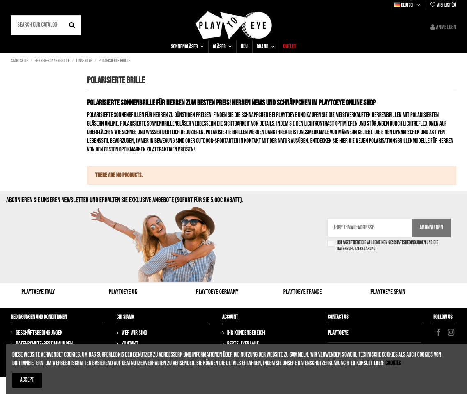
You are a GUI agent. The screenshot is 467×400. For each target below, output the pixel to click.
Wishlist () (443, 5)
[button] (187, 46)
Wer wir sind (134, 333)
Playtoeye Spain (387, 292)
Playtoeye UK (123, 292)
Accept (27, 380)
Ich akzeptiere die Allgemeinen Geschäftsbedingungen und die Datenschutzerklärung (387, 245)
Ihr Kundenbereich (246, 333)
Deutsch (408, 5)
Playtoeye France (302, 292)
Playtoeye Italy (38, 292)
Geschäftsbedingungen (39, 333)
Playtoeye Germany (217, 292)
